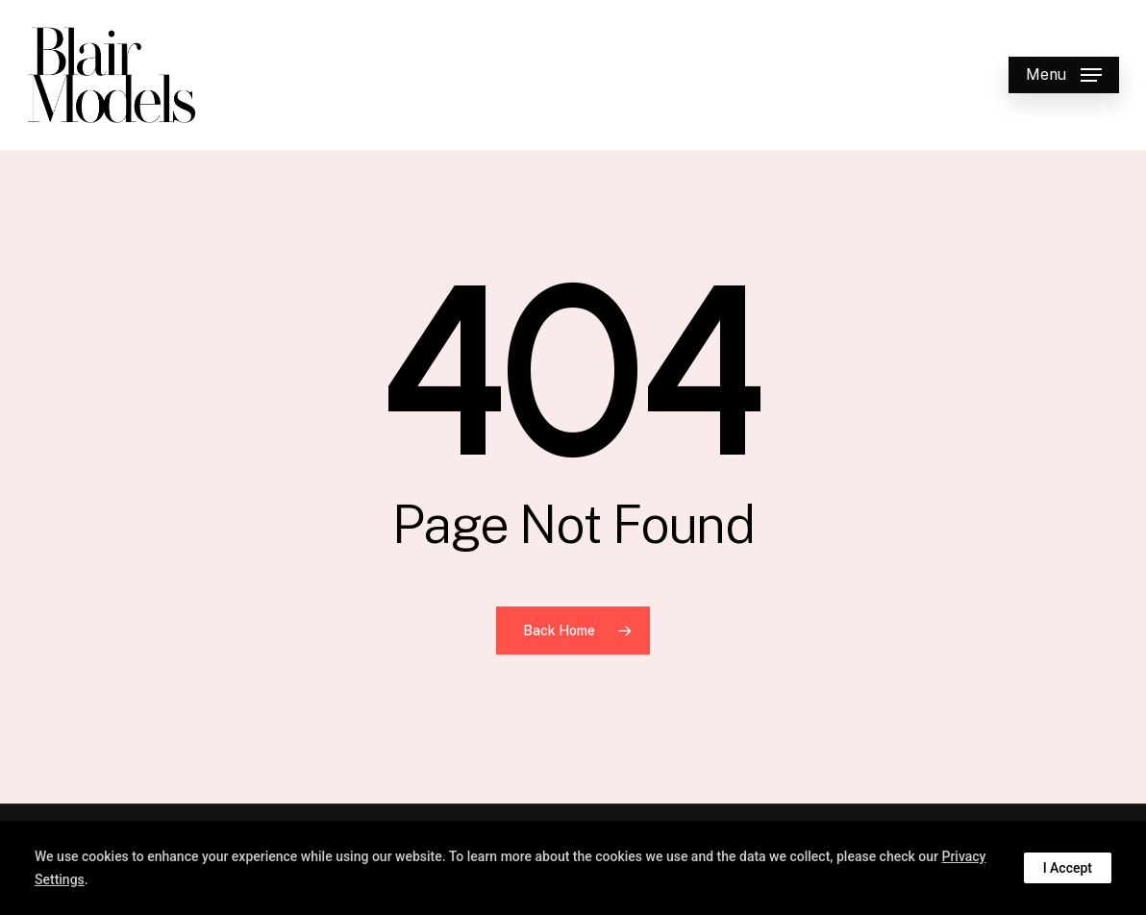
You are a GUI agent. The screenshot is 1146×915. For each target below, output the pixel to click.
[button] (1064, 75)
